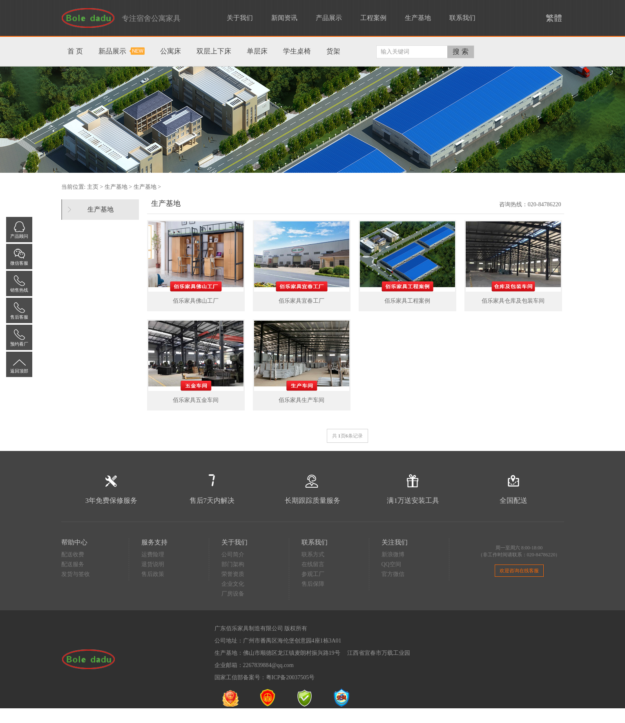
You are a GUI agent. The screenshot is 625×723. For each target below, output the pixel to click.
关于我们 (240, 17)
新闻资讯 (284, 17)
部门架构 (232, 564)
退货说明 (152, 564)
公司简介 (232, 554)
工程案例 (373, 17)
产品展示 (329, 17)
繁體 (552, 17)
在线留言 (312, 564)
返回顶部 (19, 370)
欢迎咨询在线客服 (519, 570)
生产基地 (418, 17)
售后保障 (312, 584)
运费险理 (152, 554)
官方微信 (393, 574)
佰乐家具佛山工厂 (196, 301)
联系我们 (462, 17)
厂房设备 (232, 594)
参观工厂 (312, 574)
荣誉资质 (232, 574)
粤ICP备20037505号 (290, 677)
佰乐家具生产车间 (301, 400)
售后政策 (152, 574)
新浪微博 (393, 554)
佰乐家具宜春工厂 (301, 301)
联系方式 (312, 554)
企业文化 (232, 584)
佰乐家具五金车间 (196, 400)
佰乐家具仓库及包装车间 (513, 301)
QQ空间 (391, 564)
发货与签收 (75, 574)
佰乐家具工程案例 (407, 301)
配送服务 (72, 564)
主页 (92, 187)
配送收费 (72, 554)
